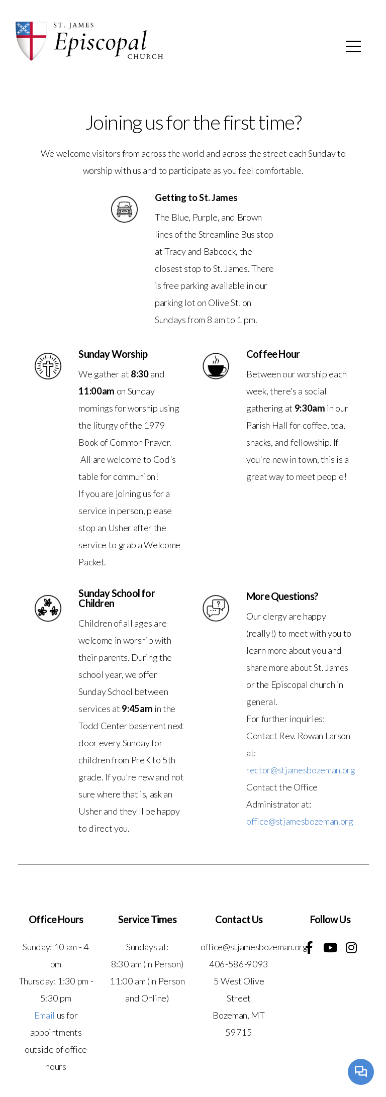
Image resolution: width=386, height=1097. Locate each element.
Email (44, 1015)
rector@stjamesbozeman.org (300, 769)
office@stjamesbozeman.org (299, 821)
